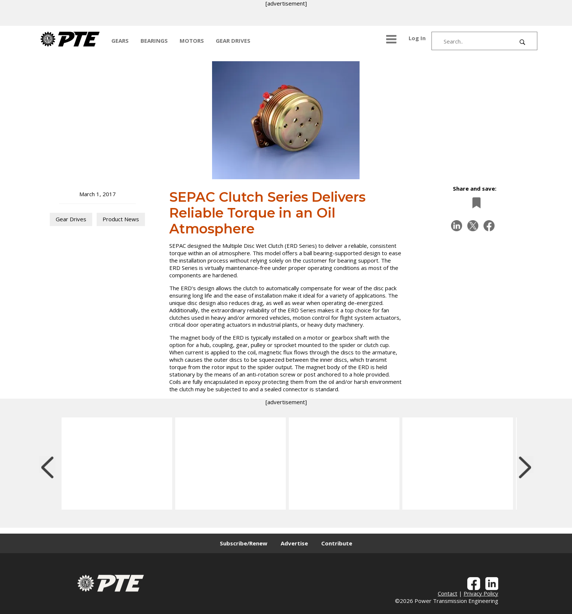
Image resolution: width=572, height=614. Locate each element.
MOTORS (192, 40)
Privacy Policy (481, 593)
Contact (447, 593)
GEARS (120, 40)
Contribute (336, 543)
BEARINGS (154, 40)
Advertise (294, 543)
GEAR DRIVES (233, 40)
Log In (417, 38)
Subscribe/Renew (243, 543)
